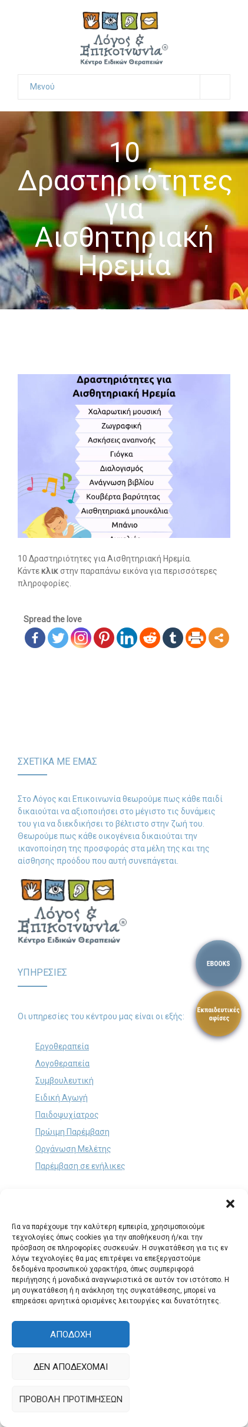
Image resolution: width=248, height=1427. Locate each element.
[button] (230, 1204)
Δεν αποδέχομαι (71, 1367)
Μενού (130, 87)
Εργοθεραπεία (62, 1046)
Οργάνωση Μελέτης (73, 1149)
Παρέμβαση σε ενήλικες (80, 1166)
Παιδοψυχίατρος (67, 1114)
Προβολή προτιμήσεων (71, 1399)
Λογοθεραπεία (62, 1063)
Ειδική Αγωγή (61, 1097)
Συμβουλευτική (64, 1080)
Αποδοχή (70, 1334)
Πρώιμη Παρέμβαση (72, 1132)
